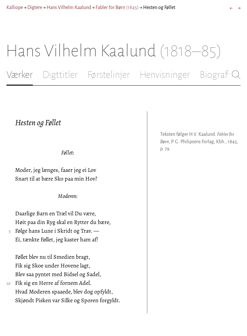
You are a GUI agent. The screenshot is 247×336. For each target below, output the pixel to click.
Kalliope (14, 7)
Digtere (34, 7)
